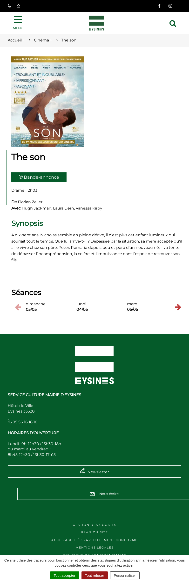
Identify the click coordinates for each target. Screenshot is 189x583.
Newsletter (98, 472)
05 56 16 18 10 (23, 422)
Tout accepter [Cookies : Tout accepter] (64, 575)
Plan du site (94, 532)
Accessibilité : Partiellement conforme (94, 540)
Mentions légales (95, 547)
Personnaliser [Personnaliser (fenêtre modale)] (125, 575)
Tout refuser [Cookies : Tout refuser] (94, 575)
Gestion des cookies (94, 525)
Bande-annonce (39, 177)
